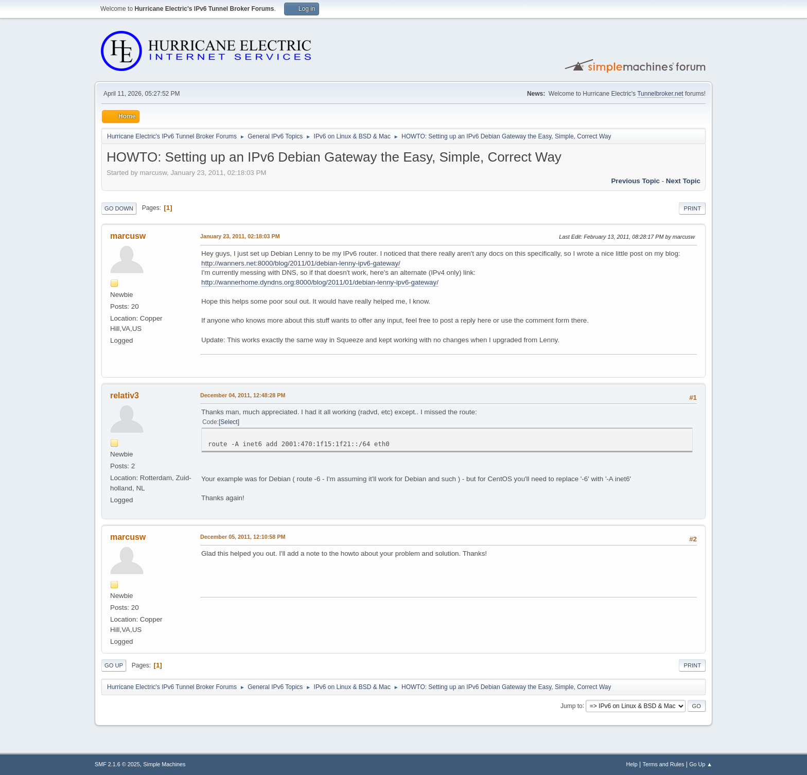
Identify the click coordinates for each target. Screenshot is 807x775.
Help (632, 764)
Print (692, 208)
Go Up (113, 665)
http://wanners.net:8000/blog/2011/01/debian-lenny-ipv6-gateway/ (300, 263)
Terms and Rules (664, 764)
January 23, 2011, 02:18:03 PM (240, 236)
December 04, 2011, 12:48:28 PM (242, 395)
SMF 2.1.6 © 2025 (117, 764)
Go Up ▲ (700, 764)
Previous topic (635, 181)
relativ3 (124, 395)
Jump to (571, 705)
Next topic (683, 181)
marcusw (128, 236)
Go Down (118, 208)
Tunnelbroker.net (660, 93)
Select (228, 422)
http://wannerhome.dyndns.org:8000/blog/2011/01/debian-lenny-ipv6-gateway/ (319, 282)
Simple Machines (164, 764)
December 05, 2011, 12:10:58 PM (242, 537)
